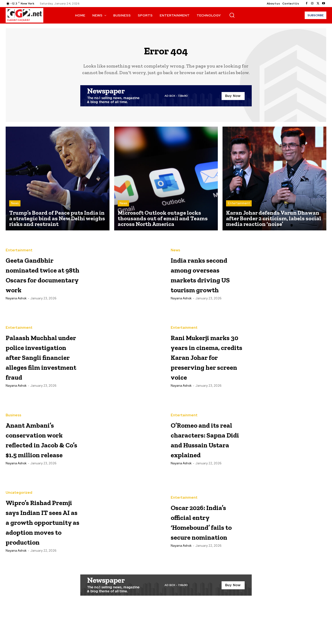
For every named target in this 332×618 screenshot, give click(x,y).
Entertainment (239, 206)
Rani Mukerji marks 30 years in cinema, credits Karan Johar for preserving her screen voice (204, 360)
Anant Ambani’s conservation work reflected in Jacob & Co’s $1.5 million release (43, 444)
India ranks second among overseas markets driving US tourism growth (206, 277)
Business (13, 415)
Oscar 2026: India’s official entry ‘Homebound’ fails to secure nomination (201, 527)
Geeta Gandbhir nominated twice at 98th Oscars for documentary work (43, 277)
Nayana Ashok (16, 306)
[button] (232, 15)
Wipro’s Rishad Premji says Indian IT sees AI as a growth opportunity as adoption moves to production (42, 528)
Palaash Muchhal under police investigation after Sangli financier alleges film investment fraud (43, 360)
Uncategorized (19, 489)
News (15, 206)
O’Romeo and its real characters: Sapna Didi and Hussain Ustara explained (206, 444)
